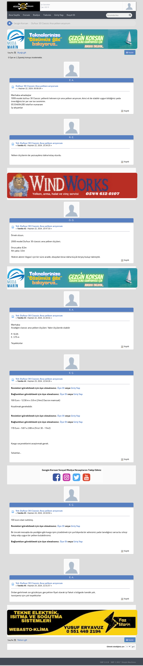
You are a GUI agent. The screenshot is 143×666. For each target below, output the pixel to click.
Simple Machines (129, 662)
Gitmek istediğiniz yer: (116, 647)
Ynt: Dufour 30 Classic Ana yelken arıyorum (39, 143)
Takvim (47, 15)
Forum (26, 15)
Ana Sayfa (14, 15)
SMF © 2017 (116, 662)
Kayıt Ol (71, 15)
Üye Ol (60, 388)
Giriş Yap (59, 15)
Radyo (36, 15)
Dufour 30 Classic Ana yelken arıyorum (37, 86)
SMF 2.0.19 (104, 662)
